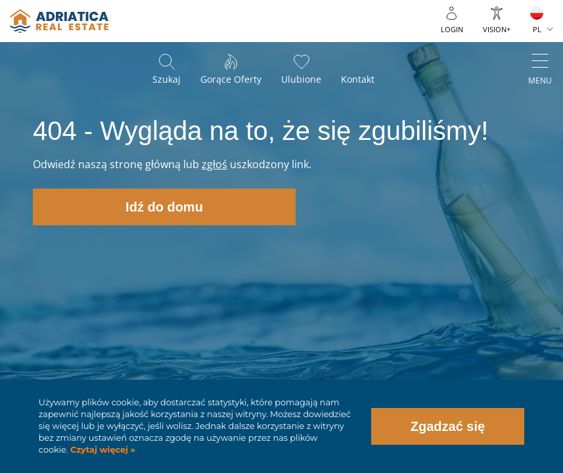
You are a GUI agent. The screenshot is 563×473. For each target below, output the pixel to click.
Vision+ (496, 29)
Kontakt (357, 79)
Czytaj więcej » (101, 450)
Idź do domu (164, 207)
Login (452, 29)
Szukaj (166, 79)
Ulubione (301, 79)
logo (59, 21)
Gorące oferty (230, 79)
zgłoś (214, 164)
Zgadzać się (448, 426)
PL (537, 29)
